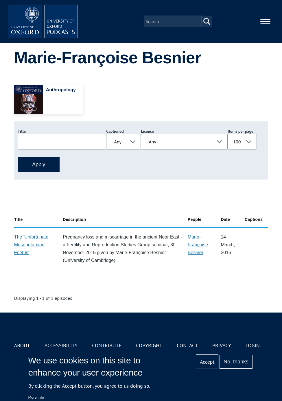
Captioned (115, 131)
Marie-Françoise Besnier (198, 244)
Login (253, 345)
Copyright (149, 345)
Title (22, 131)
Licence (147, 131)
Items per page (240, 131)
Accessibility (61, 345)
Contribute (106, 345)
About (22, 345)
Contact (187, 345)
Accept (207, 362)
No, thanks (236, 362)
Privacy (221, 345)
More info (36, 397)
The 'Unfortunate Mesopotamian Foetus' (31, 244)
